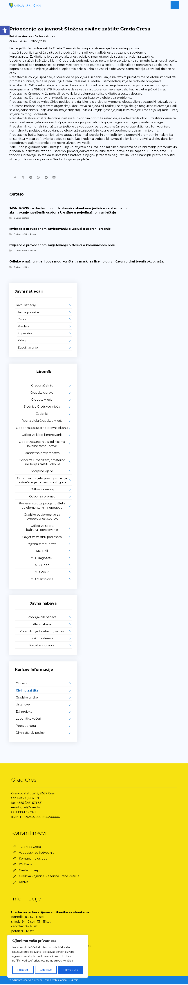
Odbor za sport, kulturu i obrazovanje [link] (42, 529)
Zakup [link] (22, 342)
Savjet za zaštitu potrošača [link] (42, 538)
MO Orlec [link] (42, 566)
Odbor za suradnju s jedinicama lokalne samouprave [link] (42, 445)
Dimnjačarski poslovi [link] (30, 734)
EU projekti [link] (24, 713)
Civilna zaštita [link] (44, 36)
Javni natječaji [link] (26, 306)
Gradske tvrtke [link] (27, 699)
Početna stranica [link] (20, 36)
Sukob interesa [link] (42, 639)
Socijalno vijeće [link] (42, 472)
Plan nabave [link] (42, 625)
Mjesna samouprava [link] (42, 545)
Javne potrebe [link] (28, 313)
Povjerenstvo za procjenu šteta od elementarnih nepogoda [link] (42, 507)
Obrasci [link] (21, 685)
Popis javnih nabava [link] (42, 618)
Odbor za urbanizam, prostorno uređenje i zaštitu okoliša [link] (42, 463)
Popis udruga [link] (26, 727)
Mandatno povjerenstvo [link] (42, 454)
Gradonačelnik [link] (42, 387)
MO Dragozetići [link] (42, 559)
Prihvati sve (70, 969)
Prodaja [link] (23, 327)
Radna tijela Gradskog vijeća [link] (41, 422)
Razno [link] (33, 235)
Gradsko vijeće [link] (42, 401)
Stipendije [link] (25, 335)
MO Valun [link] (42, 573)
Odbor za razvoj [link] (42, 490)
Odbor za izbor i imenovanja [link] (42, 436)
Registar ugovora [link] (42, 647)
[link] (5, 30)
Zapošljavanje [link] (28, 349)
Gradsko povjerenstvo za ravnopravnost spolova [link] (42, 518)
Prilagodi (22, 969)
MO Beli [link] (42, 552)
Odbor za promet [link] (42, 498)
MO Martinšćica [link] (42, 580)
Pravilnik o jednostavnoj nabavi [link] (41, 632)
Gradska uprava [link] (41, 394)
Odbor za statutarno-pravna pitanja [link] (42, 429)
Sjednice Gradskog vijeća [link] (42, 408)
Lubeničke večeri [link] (28, 720)
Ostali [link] (22, 320)
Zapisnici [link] (42, 415)
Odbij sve (46, 969)
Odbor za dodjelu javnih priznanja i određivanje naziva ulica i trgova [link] (42, 481)
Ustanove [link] (23, 706)
